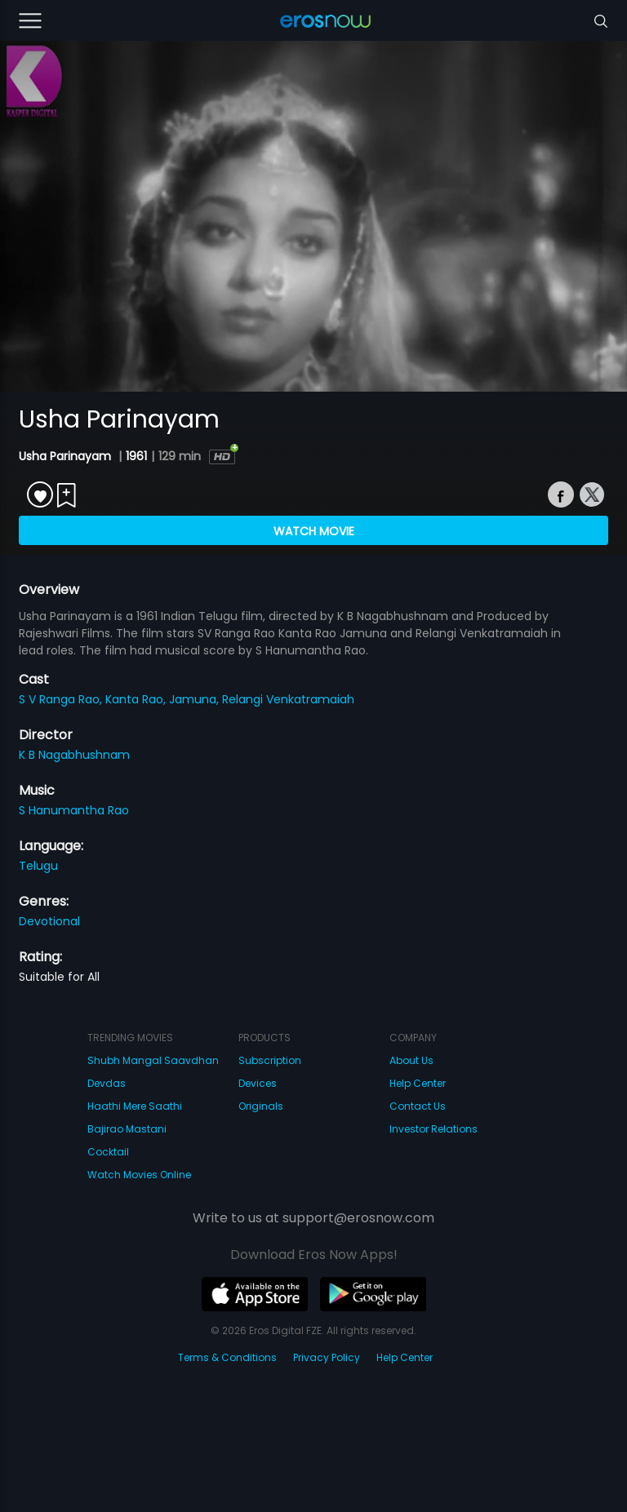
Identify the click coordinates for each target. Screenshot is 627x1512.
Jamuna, (195, 699)
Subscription (269, 1060)
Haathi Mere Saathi (134, 1106)
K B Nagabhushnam (74, 755)
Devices (257, 1083)
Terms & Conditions (227, 1357)
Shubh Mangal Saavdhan (153, 1060)
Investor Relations (433, 1129)
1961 (136, 456)
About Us (411, 1060)
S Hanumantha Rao (74, 810)
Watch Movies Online (139, 1175)
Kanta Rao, (137, 699)
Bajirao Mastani (127, 1129)
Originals (260, 1106)
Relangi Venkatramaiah (288, 699)
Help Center (417, 1083)
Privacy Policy (326, 1357)
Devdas (106, 1083)
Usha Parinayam (66, 456)
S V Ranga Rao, (62, 699)
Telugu (38, 866)
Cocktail (108, 1152)
